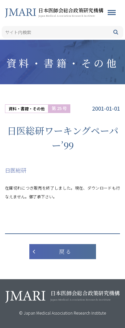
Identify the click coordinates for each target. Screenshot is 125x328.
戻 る (65, 251)
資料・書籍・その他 (27, 108)
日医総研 (15, 170)
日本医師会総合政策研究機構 (81, 12)
